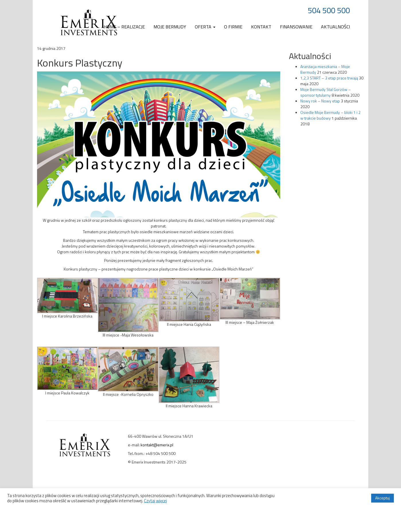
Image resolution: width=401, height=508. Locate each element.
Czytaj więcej (155, 500)
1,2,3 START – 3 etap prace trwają (329, 78)
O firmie (233, 26)
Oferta (205, 26)
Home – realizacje (124, 26)
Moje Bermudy (169, 26)
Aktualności (335, 26)
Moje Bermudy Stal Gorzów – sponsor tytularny (325, 92)
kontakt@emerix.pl (157, 445)
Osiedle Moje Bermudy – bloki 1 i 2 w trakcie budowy (330, 115)
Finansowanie (296, 26)
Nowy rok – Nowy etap (320, 101)
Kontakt (261, 26)
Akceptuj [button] (382, 498)
